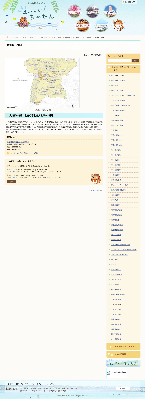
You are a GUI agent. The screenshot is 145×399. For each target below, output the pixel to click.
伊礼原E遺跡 (116, 170)
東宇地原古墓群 (117, 230)
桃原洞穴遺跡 (116, 240)
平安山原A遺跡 (116, 135)
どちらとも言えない (38, 172)
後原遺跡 (114, 200)
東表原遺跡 (115, 205)
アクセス (123, 388)
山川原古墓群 (116, 280)
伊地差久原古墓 (117, 225)
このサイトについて (15, 384)
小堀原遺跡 (115, 175)
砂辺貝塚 (114, 85)
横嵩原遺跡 (115, 319)
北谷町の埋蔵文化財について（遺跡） (78, 37)
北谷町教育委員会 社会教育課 (18, 142)
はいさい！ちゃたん (29, 37)
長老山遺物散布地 (118, 294)
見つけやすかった (22, 177)
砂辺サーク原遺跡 (118, 80)
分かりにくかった (55, 172)
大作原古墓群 (116, 115)
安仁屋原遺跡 (116, 339)
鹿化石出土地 (116, 235)
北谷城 (113, 265)
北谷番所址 (115, 285)
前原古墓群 (115, 220)
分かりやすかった (22, 172)
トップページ (14, 37)
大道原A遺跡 (116, 299)
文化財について (55, 37)
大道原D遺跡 (116, 314)
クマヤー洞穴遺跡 (118, 100)
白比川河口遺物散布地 (119, 255)
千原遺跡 (114, 130)
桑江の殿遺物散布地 (118, 190)
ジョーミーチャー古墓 (119, 185)
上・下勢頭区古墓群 (118, 110)
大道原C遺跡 (116, 309)
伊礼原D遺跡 (116, 165)
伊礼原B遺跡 (116, 155)
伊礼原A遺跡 (116, 150)
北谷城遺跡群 (116, 270)
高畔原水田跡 (116, 324)
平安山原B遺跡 (116, 140)
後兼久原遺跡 (116, 180)
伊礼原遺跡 (115, 160)
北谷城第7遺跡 (116, 275)
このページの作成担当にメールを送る (24, 153)
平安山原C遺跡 (116, 145)
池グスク (114, 260)
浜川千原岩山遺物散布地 (120, 105)
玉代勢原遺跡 (116, 289)
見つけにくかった (55, 177)
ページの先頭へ (97, 191)
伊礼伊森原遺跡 (117, 120)
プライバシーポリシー (34, 384)
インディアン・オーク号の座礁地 (124, 250)
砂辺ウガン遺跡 (117, 90)
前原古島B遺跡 (116, 215)
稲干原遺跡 (115, 329)
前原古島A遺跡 (116, 210)
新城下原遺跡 (116, 334)
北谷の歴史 (43, 37)
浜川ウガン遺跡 (117, 125)
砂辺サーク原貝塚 (118, 75)
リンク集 (50, 384)
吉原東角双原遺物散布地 (120, 245)
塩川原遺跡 (115, 195)
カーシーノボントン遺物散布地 (123, 95)
